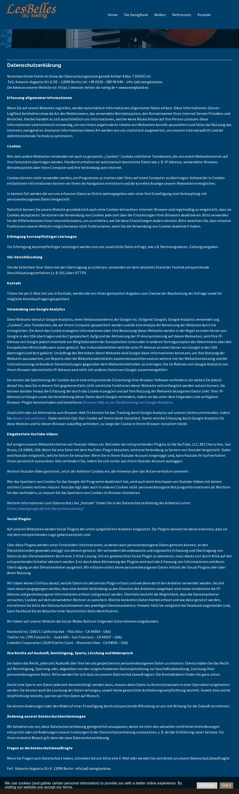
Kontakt (204, 14)
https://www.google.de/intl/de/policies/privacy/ (45, 508)
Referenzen (181, 14)
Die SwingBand (136, 14)
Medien (160, 14)
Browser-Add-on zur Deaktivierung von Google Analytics (128, 402)
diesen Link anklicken (29, 418)
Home (113, 14)
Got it (226, 785)
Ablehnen (207, 785)
